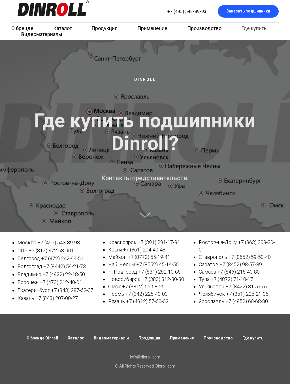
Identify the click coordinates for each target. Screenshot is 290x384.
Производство (204, 28)
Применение (152, 28)
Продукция (104, 28)
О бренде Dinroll (42, 338)
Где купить (253, 28)
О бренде (22, 28)
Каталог (62, 28)
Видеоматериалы (41, 34)
